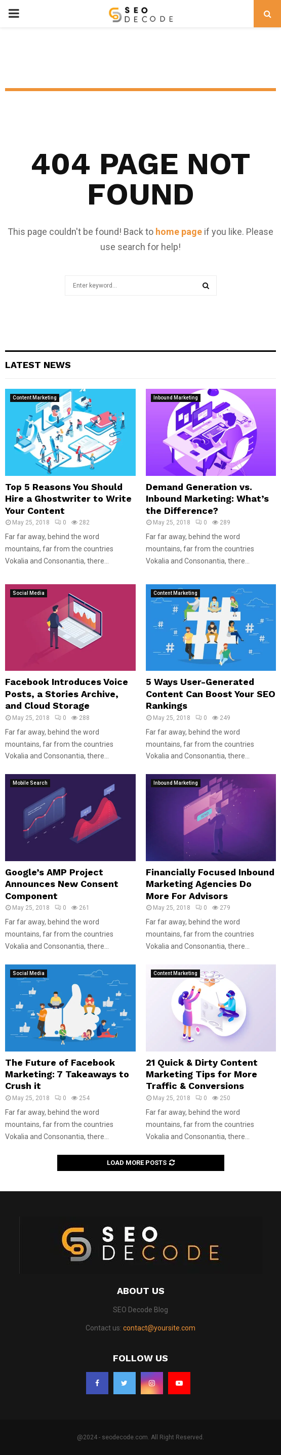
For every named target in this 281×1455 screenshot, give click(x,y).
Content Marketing (35, 397)
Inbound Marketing (175, 397)
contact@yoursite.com (159, 1328)
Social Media (29, 593)
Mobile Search (30, 783)
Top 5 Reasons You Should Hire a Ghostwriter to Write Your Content (68, 498)
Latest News (38, 364)
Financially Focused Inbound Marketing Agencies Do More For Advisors (210, 884)
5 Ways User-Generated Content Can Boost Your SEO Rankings (210, 693)
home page (178, 231)
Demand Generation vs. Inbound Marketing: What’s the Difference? (207, 498)
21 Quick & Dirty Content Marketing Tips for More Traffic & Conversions (202, 1074)
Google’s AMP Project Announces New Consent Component (61, 884)
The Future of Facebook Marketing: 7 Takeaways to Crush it (67, 1074)
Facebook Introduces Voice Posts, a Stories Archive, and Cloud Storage (66, 693)
